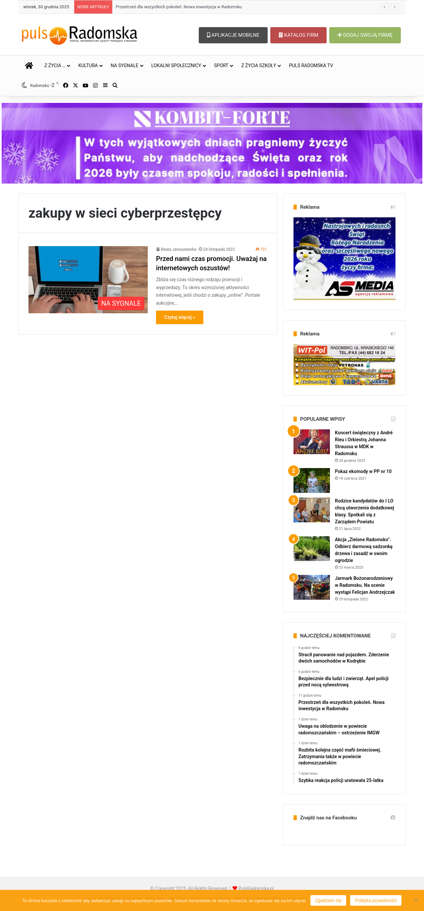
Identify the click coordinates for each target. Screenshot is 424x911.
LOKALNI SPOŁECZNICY (176, 65)
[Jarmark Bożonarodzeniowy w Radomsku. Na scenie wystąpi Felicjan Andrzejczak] (311, 587)
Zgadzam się (328, 900)
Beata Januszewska (178, 249)
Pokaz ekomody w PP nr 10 (363, 471)
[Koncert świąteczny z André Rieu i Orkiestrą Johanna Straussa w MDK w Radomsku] (311, 441)
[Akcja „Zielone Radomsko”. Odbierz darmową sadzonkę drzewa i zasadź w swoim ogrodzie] (311, 548)
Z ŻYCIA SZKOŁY (258, 65)
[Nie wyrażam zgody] (415, 900)
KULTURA (88, 65)
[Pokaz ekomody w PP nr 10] (311, 480)
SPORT (221, 65)
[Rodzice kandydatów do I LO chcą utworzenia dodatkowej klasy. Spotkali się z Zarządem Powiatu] (311, 510)
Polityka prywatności (376, 900)
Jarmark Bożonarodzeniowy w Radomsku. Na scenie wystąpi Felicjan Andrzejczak (365, 585)
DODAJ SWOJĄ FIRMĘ (365, 35)
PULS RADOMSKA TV (311, 65)
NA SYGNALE (124, 65)
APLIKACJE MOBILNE (233, 35)
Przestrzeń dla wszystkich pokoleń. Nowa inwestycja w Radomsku (179, 6)
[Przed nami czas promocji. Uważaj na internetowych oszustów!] (88, 279)
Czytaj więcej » (179, 317)
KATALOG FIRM (298, 35)
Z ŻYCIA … (54, 65)
